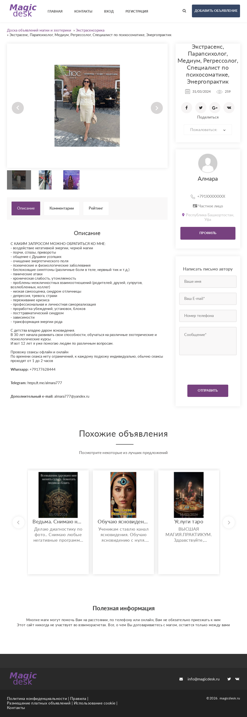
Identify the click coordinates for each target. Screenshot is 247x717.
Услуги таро (188, 521)
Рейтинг (96, 208)
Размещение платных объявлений (39, 703)
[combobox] (208, 130)
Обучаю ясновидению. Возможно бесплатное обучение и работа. (123, 521)
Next (157, 108)
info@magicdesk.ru (199, 679)
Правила (78, 699)
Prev (18, 108)
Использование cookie (94, 703)
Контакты (16, 708)
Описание (26, 208)
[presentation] (208, 368)
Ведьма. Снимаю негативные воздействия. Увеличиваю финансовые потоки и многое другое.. (58, 521)
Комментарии (62, 208)
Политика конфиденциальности (37, 699)
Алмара (208, 179)
